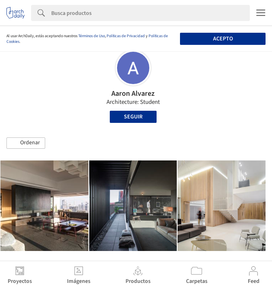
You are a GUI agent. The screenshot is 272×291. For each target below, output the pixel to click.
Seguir (133, 117)
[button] (25, 143)
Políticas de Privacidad (126, 36)
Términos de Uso (91, 36)
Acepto (223, 39)
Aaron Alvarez (133, 94)
